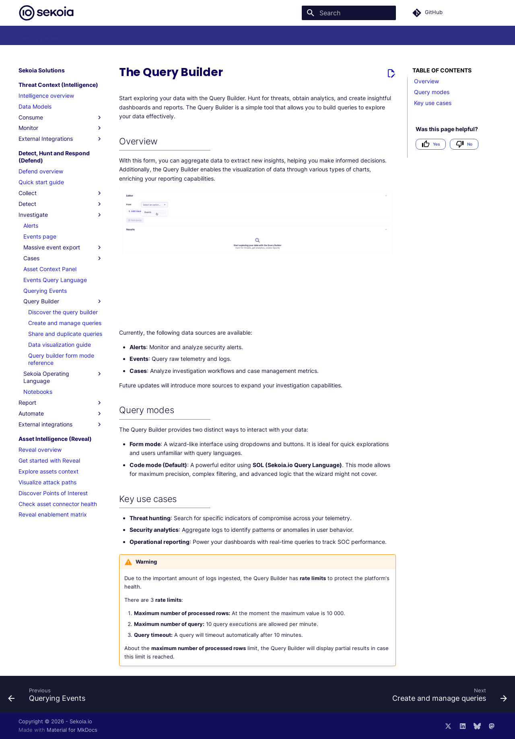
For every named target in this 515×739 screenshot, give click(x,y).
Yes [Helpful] (431, 144)
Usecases (133, 35)
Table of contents (442, 70)
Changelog (346, 35)
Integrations (246, 35)
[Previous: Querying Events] (49, 696)
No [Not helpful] (464, 144)
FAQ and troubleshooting (188, 35)
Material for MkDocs (72, 730)
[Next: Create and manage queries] (447, 696)
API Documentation (297, 35)
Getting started (38, 35)
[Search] (349, 13)
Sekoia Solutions (89, 35)
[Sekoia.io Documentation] (46, 13)
